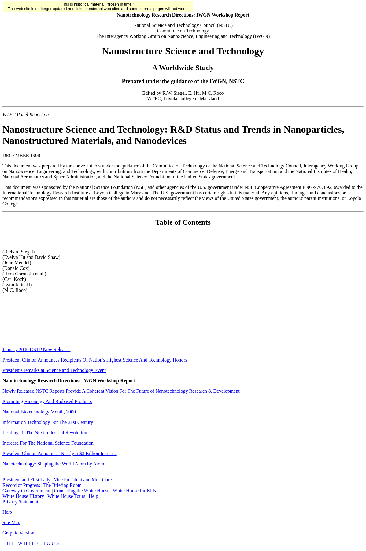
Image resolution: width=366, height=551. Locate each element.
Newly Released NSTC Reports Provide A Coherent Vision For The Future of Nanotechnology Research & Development (121, 391)
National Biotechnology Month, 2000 (39, 411)
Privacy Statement (20, 501)
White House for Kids (134, 490)
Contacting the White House (81, 490)
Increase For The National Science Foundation (48, 443)
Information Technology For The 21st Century (47, 422)
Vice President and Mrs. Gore (83, 479)
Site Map (11, 522)
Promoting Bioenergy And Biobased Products (47, 401)
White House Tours (66, 496)
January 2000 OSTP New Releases (36, 349)
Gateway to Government (26, 490)
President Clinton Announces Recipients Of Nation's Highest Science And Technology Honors (94, 359)
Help (93, 496)
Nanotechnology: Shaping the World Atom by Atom (53, 463)
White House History (23, 496)
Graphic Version (18, 532)
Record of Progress (21, 485)
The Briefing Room (62, 485)
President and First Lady (26, 479)
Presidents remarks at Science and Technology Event (54, 370)
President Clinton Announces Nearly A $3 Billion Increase (59, 453)
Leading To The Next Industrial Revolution (44, 432)
